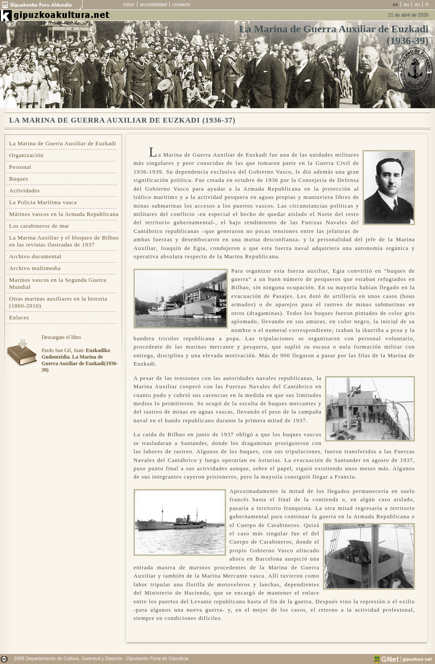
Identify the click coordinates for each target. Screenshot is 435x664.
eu (406, 4)
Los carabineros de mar (39, 225)
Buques (18, 178)
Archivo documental (35, 256)
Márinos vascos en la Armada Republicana (64, 214)
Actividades (24, 190)
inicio (128, 4)
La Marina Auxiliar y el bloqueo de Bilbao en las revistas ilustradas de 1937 (64, 241)
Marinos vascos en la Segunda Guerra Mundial (57, 283)
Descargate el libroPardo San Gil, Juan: (79, 353)
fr (426, 4)
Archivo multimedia (35, 268)
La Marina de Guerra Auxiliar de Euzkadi (62, 143)
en (417, 4)
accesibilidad (153, 4)
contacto (181, 4)
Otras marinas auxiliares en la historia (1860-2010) (58, 302)
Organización (26, 155)
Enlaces (19, 317)
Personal (20, 167)
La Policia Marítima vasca (43, 202)
